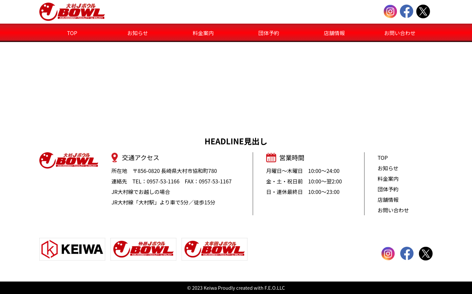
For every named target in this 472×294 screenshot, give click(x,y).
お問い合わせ (400, 33)
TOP (72, 33)
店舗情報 (334, 33)
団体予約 (268, 33)
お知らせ (137, 33)
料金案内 (203, 33)
